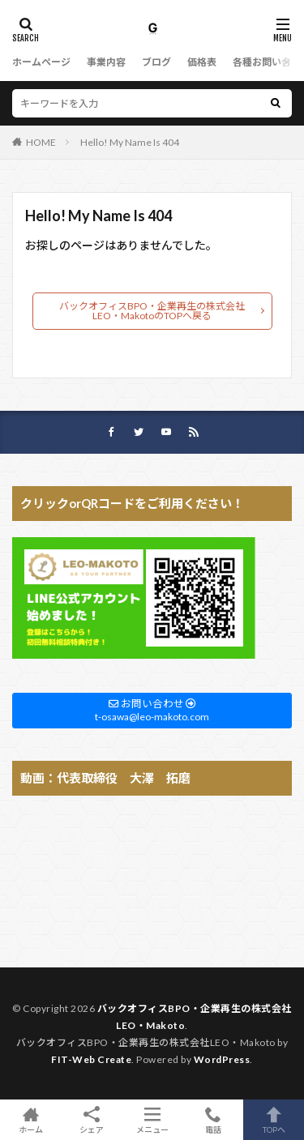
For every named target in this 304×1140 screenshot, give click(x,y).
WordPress (222, 1059)
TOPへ (273, 1120)
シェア (91, 1120)
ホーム (30, 1120)
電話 (212, 1120)
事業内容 (106, 62)
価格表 (201, 62)
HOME (41, 142)
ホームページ (41, 62)
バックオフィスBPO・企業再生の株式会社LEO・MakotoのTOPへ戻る (152, 311)
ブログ (156, 62)
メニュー (152, 1120)
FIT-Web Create (91, 1059)
